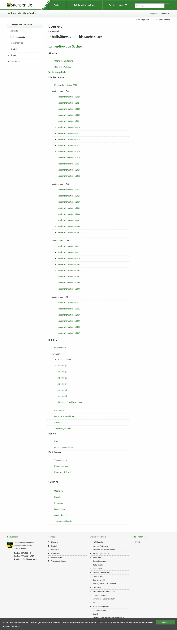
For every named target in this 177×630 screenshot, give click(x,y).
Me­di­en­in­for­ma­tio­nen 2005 (69, 232)
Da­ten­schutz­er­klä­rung (63, 622)
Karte (56, 441)
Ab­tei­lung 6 (62, 396)
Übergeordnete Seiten (158, 14)
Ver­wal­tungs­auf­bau (62, 428)
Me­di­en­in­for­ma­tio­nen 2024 (69, 103)
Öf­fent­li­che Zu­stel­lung (63, 61)
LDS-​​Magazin (60, 410)
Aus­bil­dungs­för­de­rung (101, 553)
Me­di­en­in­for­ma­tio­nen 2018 (69, 139)
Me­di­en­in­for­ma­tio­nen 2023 (69, 109)
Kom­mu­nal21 (97, 588)
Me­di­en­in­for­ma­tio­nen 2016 (69, 152)
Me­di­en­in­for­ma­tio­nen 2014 (69, 164)
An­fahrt (57, 422)
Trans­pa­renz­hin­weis (63, 521)
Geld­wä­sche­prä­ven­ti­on (101, 572)
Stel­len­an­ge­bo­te (18, 37)
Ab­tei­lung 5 (62, 390)
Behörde (14, 49)
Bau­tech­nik (97, 557)
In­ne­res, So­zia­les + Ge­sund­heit (104, 584)
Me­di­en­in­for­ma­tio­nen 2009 (69, 208)
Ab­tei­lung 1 (62, 366)
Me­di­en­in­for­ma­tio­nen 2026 (65, 85)
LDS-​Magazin (98, 542)
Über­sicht (58, 491)
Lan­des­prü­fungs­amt (100, 595)
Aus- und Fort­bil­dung (100, 546)
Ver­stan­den (165, 622)
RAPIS (95, 603)
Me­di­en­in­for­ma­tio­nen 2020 (69, 127)
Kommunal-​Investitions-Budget (104, 591)
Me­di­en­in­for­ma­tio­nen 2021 (69, 121)
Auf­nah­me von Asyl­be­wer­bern (104, 550)
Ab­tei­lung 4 (62, 384)
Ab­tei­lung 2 (62, 372)
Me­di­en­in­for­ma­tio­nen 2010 (69, 202)
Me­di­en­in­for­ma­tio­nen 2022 (69, 115)
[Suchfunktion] (150, 5)
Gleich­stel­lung (98, 576)
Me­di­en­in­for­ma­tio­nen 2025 (69, 97)
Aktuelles (15, 31)
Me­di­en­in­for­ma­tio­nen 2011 (69, 196)
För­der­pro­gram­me (62, 466)
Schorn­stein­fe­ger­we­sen (101, 606)
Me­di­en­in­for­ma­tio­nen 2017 (69, 145)
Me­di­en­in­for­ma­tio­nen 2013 (69, 170)
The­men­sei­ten (60, 460)
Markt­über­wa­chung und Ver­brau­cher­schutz (108, 618)
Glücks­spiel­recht (99, 580)
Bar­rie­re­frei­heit (60, 515)
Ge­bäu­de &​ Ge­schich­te (64, 416)
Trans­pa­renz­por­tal (99, 610)
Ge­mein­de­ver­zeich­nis (63, 447)
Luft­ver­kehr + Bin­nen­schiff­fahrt (104, 599)
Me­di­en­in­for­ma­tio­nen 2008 (69, 214)
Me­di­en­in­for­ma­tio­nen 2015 (69, 158)
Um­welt (95, 614)
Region (13, 55)
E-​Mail (137, 542)
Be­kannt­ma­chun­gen (100, 561)
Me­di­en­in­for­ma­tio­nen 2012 (69, 176)
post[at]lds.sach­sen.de (29, 559)
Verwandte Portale (98, 537)
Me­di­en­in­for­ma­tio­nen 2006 (69, 226)
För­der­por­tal (97, 569)
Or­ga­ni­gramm (60, 348)
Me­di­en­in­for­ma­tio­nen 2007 (69, 220)
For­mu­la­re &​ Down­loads (64, 472)
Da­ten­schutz (59, 509)
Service (52, 537)
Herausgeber (12, 537)
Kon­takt (57, 497)
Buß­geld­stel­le (98, 565)
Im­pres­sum (59, 503)
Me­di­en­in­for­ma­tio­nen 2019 (69, 133)
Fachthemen (16, 61)
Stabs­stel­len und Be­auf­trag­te (70, 402)
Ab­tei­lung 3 (62, 378)
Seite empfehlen (139, 537)
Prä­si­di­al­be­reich (64, 360)
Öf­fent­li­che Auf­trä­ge (62, 67)
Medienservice (17, 43)
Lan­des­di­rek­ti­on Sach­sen (24, 13)
